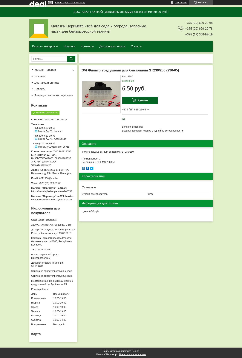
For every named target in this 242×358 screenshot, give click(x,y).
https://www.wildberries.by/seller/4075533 (53, 199)
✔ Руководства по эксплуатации (52, 95)
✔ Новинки (38, 76)
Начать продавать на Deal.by (70, 2)
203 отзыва (181, 2)
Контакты (87, 46)
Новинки (69, 46)
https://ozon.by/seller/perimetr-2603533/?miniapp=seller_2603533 (66, 191)
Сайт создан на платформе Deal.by (121, 351)
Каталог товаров (43, 46)
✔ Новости (38, 88)
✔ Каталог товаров (43, 69)
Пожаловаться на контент (132, 354)
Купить (142, 100)
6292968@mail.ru (49, 178)
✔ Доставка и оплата (45, 82)
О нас (135, 46)
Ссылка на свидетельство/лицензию (51, 271)
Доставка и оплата (112, 46)
